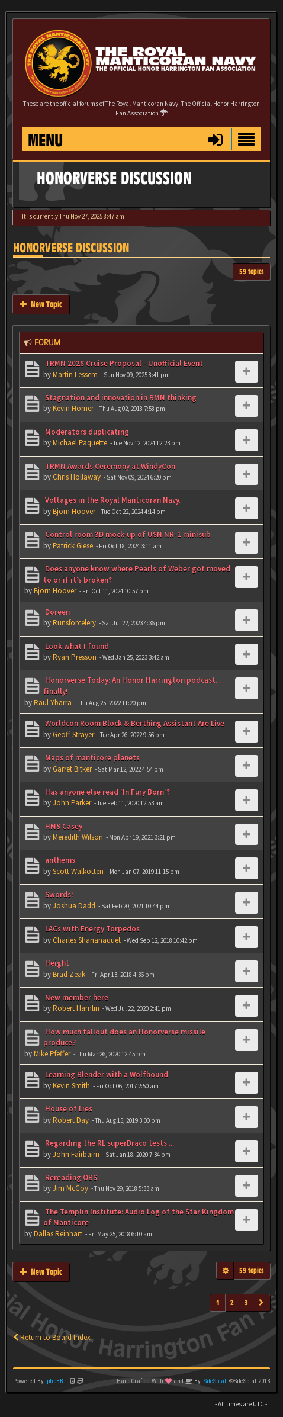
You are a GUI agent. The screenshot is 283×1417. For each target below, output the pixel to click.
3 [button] (246, 1302)
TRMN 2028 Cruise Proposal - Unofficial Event (123, 363)
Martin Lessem (75, 374)
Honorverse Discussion (71, 247)
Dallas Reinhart (58, 1234)
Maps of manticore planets (91, 758)
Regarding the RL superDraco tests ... (108, 1143)
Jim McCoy (70, 1188)
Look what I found (76, 646)
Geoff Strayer (73, 735)
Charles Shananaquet (87, 940)
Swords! (58, 894)
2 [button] (232, 1302)
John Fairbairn (76, 1154)
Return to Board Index (52, 1337)
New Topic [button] (41, 304)
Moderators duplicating (86, 432)
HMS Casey (62, 826)
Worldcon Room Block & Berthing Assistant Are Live (133, 723)
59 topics (251, 271)
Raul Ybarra (53, 703)
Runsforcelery (74, 623)
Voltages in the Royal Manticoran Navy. (112, 500)
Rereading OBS (70, 1177)
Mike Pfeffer (52, 1054)
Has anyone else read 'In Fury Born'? (106, 792)
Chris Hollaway (77, 477)
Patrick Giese (73, 546)
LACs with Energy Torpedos (91, 929)
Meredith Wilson (78, 837)
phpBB (55, 1381)
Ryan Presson (75, 657)
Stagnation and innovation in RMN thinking (120, 398)
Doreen (56, 612)
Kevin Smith (71, 1086)
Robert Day (71, 1120)
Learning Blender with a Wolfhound (105, 1074)
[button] (215, 139)
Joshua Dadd (74, 906)
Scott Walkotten (78, 871)
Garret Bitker (72, 769)
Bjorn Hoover (74, 511)
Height (56, 963)
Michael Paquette (80, 443)
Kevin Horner (73, 408)
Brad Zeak (69, 974)
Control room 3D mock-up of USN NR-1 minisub (127, 534)
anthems (59, 860)
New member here (75, 997)
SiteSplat (215, 1381)
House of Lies (67, 1109)
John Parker (72, 803)
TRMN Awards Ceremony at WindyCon (109, 466)
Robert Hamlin (76, 1008)
